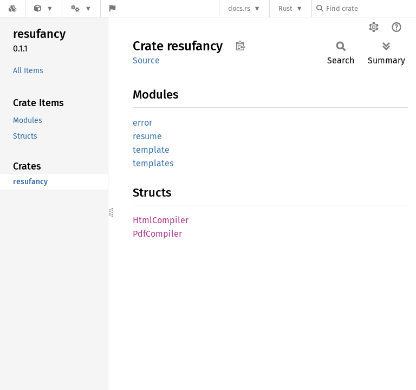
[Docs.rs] (12, 8)
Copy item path (240, 45)
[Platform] (81, 8)
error (142, 123)
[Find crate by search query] (370, 8)
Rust (285, 8)
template (151, 150)
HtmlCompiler (160, 220)
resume (147, 136)
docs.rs (239, 8)
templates (153, 163)
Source (146, 60)
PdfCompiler (157, 234)
